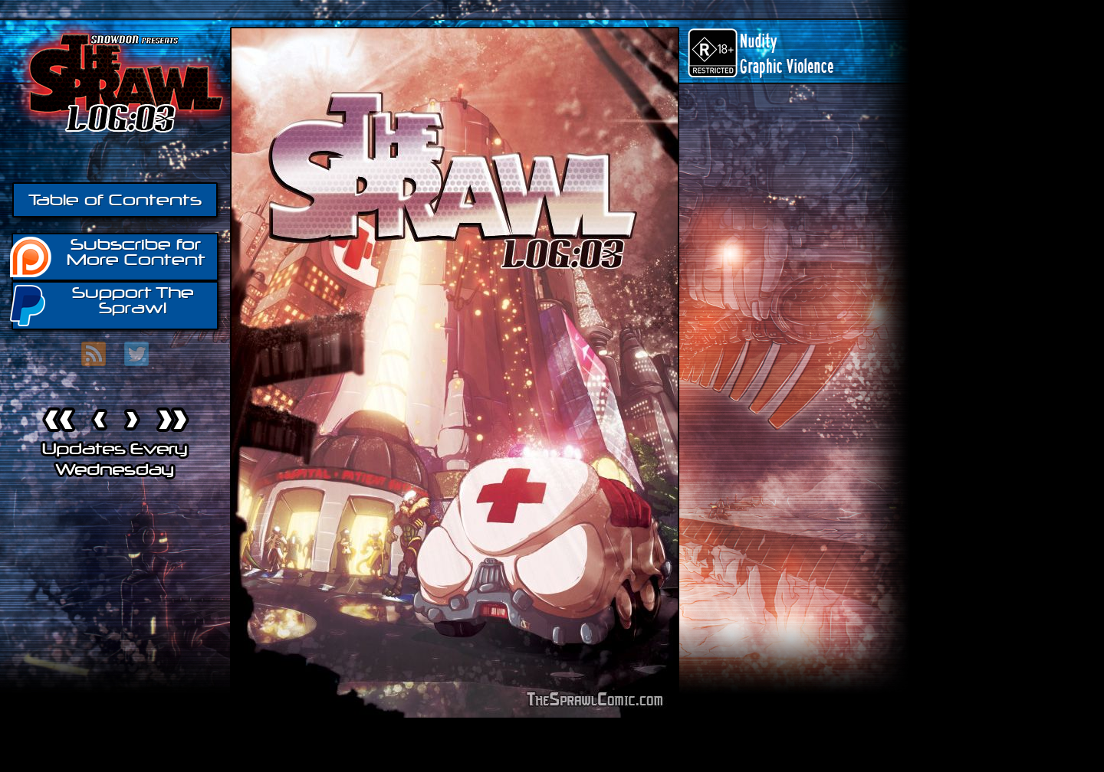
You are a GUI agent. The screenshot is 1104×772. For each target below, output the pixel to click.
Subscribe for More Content (108, 255)
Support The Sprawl (103, 304)
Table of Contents (115, 200)
